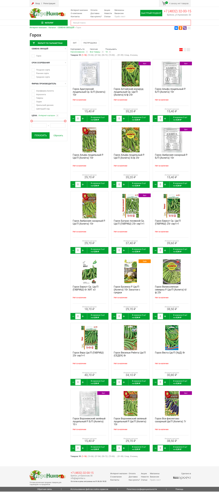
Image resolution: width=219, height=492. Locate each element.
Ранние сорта (42, 73)
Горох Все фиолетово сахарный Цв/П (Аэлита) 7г (170, 420)
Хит (75, 43)
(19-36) (91, 55)
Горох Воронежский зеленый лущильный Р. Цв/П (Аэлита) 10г (130, 422)
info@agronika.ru (78, 478)
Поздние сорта (43, 70)
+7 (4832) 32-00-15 (177, 11)
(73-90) (112, 55)
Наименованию (77, 52)
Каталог (52, 27)
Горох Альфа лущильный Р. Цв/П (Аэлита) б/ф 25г (129, 157)
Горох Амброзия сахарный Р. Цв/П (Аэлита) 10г (89, 223)
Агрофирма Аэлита (45, 91)
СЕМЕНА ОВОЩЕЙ (66, 27)
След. (127, 55)
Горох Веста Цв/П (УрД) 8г (170, 353)
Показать (41, 135)
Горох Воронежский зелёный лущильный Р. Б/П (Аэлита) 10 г (89, 422)
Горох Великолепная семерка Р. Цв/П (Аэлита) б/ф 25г (171, 290)
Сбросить (58, 135)
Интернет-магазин (79, 10)
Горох (38, 56)
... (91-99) (120, 55)
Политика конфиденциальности (142, 489)
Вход (37, 3)
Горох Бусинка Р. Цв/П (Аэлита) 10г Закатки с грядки (127, 290)
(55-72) (105, 55)
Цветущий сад (43, 109)
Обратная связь (44, 489)
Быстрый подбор (151, 13)
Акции (107, 10)
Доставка (94, 13)
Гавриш (39, 98)
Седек (39, 101)
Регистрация (49, 3)
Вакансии (119, 13)
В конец (134, 55)
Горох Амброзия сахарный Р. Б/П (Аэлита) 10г (171, 157)
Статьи (107, 16)
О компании (76, 13)
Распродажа (91, 43)
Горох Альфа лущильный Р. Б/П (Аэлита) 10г (170, 91)
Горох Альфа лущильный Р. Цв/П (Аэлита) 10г (88, 157)
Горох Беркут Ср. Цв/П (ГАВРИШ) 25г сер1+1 (168, 223)
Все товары (95, 52)
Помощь (179, 489)
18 (106, 52)
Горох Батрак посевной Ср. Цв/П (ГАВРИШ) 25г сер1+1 (129, 223)
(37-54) (98, 55)
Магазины (119, 10)
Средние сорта (43, 77)
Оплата (93, 10)
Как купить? (96, 16)
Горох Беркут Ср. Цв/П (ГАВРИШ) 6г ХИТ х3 (85, 289)
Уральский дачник (45, 105)
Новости (108, 13)
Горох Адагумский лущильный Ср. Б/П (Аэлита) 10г (89, 92)
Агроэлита (41, 94)
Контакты (75, 16)
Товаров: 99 (75, 55)
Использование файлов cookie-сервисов (89, 489)
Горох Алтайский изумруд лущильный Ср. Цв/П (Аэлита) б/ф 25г (128, 92)
